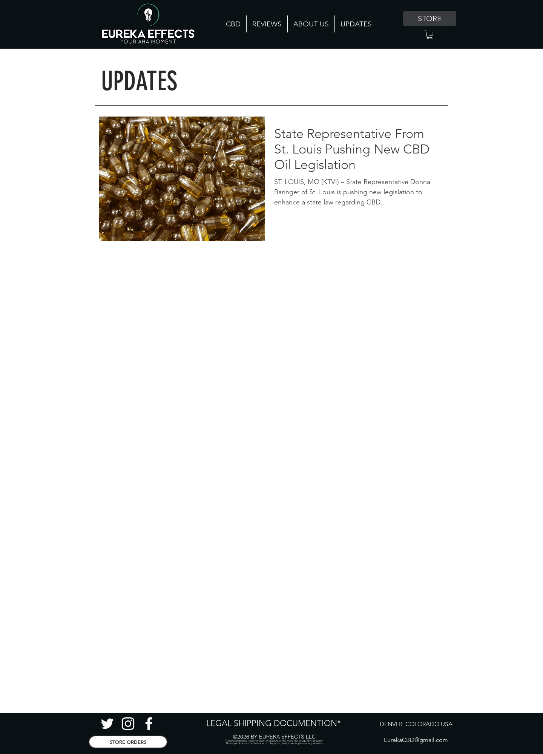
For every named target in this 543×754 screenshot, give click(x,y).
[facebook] (148, 723)
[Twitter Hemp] (107, 723)
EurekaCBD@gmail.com (416, 739)
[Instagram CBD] (128, 723)
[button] (430, 35)
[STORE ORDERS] (128, 742)
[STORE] (429, 18)
